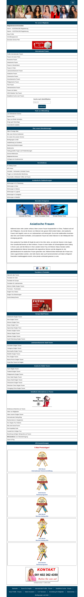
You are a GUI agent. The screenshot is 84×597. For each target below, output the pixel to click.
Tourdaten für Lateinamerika (14, 283)
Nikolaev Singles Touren (13, 336)
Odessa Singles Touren (13, 333)
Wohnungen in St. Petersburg (15, 183)
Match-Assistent (29, 592)
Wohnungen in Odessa (13, 189)
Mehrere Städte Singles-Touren (15, 286)
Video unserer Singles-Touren (15, 414)
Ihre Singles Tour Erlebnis (14, 422)
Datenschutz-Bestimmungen (15, 145)
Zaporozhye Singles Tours (14, 328)
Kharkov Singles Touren (13, 330)
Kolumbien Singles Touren (14, 345)
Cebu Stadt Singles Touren (14, 377)
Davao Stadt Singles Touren (14, 380)
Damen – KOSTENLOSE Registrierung (17, 31)
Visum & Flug (10, 439)
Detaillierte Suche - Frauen (63, 588)
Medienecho (10, 148)
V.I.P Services (42, 592)
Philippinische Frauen (13, 82)
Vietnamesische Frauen (13, 87)
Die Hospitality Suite (12, 428)
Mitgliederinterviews (12, 156)
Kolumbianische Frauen (13, 79)
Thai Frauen (10, 84)
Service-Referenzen (12, 153)
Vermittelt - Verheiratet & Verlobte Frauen (18, 171)
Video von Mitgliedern (13, 411)
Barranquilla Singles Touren (14, 351)
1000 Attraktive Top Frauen (14, 93)
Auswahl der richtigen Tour (14, 431)
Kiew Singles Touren (12, 319)
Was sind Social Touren (13, 425)
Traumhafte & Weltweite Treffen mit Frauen (19, 177)
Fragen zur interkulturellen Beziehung (17, 174)
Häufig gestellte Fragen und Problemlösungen (19, 151)
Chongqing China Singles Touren (16, 388)
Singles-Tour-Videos (12, 291)
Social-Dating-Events (13, 297)
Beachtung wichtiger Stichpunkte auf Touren (19, 434)
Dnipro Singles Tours (13, 325)
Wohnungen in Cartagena (14, 194)
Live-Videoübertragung (17, 436)
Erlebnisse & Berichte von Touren (16, 409)
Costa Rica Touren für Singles (15, 362)
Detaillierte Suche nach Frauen (15, 96)
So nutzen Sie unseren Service (15, 137)
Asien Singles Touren (13, 368)
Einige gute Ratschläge (13, 122)
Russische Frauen (12, 59)
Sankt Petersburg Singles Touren (16, 339)
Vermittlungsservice (12, 37)
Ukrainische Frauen (12, 62)
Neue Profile (10, 34)
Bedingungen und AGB (41, 595)
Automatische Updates (13, 125)
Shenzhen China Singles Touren (16, 385)
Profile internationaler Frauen (15, 54)
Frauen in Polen (11, 68)
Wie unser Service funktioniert (15, 134)
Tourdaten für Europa (13, 280)
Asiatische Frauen (12, 73)
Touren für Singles (26, 588)
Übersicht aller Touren (13, 275)
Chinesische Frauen (12, 76)
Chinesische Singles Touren (14, 382)
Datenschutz (70, 592)
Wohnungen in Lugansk (13, 191)
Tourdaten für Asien (12, 277)
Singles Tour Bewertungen (14, 294)
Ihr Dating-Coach (11, 165)
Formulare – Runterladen (14, 289)
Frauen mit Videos (12, 90)
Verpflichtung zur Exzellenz (14, 142)
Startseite (15, 588)
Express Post (10, 116)
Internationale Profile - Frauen (43, 588)
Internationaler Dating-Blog (14, 417)
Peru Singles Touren (12, 356)
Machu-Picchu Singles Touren (15, 359)
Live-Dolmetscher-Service (14, 113)
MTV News (10, 168)
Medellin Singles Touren (13, 354)
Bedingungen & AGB (12, 139)
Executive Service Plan (13, 39)
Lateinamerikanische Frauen (15, 70)
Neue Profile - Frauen (15, 592)
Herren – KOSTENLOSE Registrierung (17, 28)
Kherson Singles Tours (13, 322)
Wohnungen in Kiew (12, 186)
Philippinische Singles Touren (15, 374)
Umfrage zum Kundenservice (15, 159)
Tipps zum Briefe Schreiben (14, 119)
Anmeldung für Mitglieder (56, 592)
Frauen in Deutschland (13, 65)
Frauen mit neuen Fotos (13, 57)
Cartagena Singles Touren (14, 348)
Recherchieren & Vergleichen (15, 420)
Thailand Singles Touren (13, 371)
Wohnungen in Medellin (13, 197)
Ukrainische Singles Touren (14, 316)
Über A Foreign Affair (13, 131)
